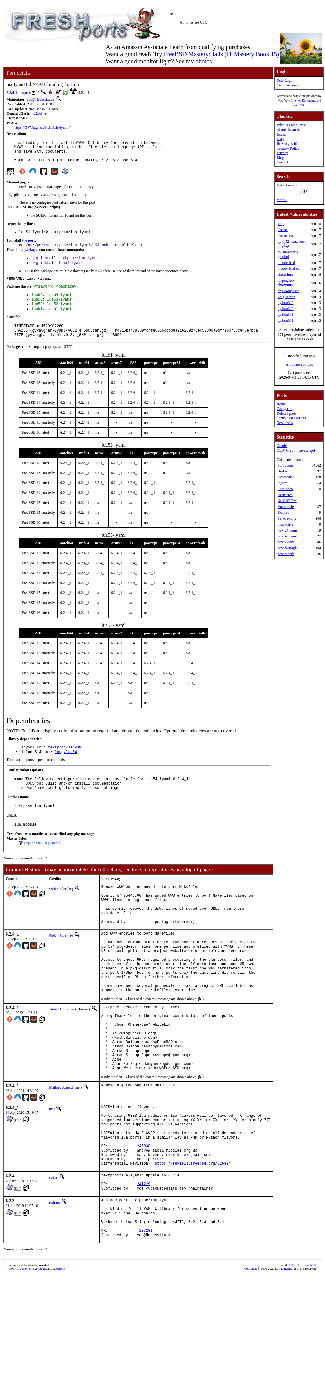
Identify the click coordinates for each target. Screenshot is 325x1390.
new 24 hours (288, 530)
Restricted (285, 495)
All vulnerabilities (299, 364)
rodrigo (54, 1276)
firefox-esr (285, 235)
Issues (281, 134)
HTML (291, 1347)
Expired (283, 512)
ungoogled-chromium (286, 282)
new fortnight (288, 548)
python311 (285, 314)
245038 (143, 1212)
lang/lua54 (66, 768)
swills (53, 1247)
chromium (285, 274)
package (30, 257)
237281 (145, 1311)
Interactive (285, 524)
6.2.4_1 (12, 92)
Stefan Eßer (57, 910)
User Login (285, 80)
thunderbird (286, 262)
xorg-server (286, 297)
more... (282, 200)
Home (281, 404)
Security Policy (288, 148)
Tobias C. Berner (61, 1052)
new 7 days (286, 542)
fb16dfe (39, 114)
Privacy (282, 153)
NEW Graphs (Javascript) (296, 450)
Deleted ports (286, 413)
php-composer (288, 291)
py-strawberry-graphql (289, 254)
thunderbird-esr (289, 268)
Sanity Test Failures (291, 418)
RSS (313, 1347)
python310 (285, 303)
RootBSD (299, 105)
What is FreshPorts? (292, 125)
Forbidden (285, 489)
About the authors (290, 129)
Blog (280, 157)
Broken (283, 471)
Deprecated (286, 477)
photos (203, 61)
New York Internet (289, 100)
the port (28, 247)
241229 (143, 1256)
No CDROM (287, 501)
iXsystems (308, 100)
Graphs (282, 446)
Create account (288, 85)
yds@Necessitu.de (40, 99)
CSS (301, 1347)
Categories (284, 409)
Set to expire (287, 518)
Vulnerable (286, 506)
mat (52, 1166)
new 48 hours (288, 536)
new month (286, 554)
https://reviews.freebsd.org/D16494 (193, 1233)
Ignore (282, 483)
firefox (283, 230)
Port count (285, 465)
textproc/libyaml (66, 763)
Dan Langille (283, 1350)
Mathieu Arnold (61, 1144)
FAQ (280, 139)
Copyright (250, 1350)
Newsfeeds (285, 423)
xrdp (281, 224)
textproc (25, 92)
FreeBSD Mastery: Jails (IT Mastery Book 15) (221, 54)
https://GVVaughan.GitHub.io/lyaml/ (42, 128)
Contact (282, 162)
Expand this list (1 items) (42, 864)
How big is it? (287, 143)
